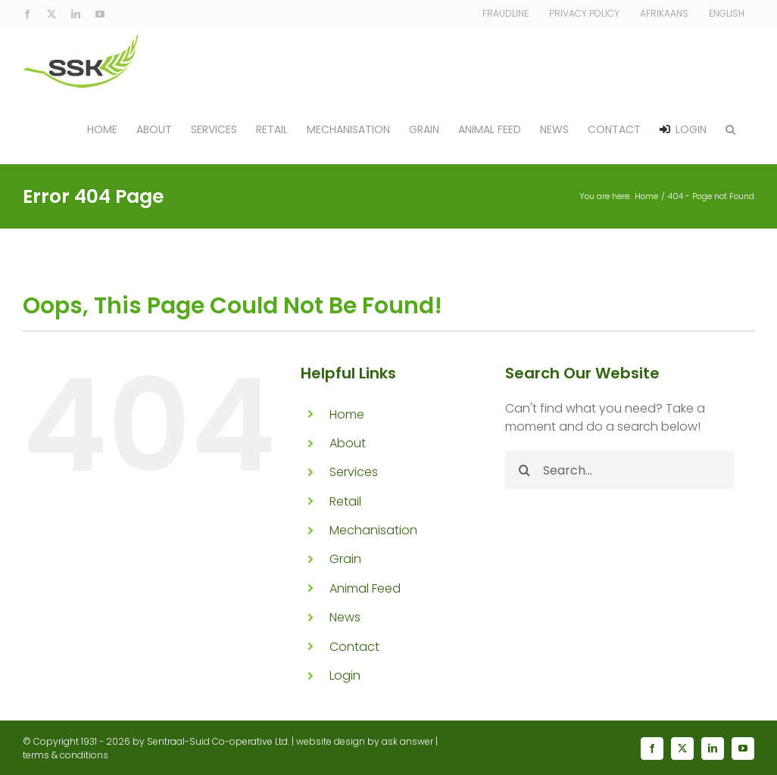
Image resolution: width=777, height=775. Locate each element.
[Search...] (619, 470)
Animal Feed (365, 588)
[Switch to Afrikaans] (664, 14)
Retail (345, 501)
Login (344, 675)
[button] (730, 129)
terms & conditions (65, 755)
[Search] (524, 470)
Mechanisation (373, 530)
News (344, 617)
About (347, 443)
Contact (354, 646)
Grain (345, 559)
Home (346, 414)
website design (330, 741)
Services (353, 472)
